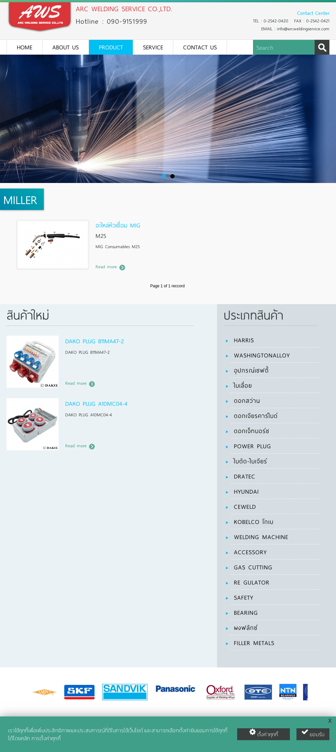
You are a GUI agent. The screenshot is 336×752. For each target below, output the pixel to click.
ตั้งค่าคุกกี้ (263, 733)
